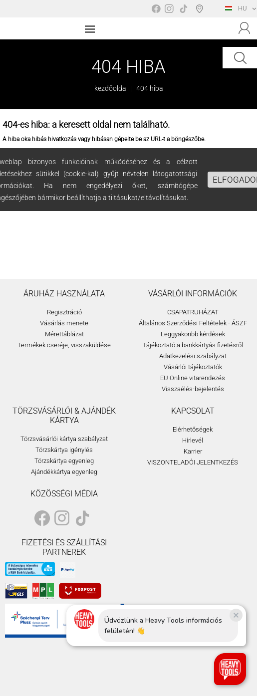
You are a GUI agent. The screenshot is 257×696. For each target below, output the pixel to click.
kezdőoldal (111, 88)
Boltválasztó (201, 8)
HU (236, 8)
